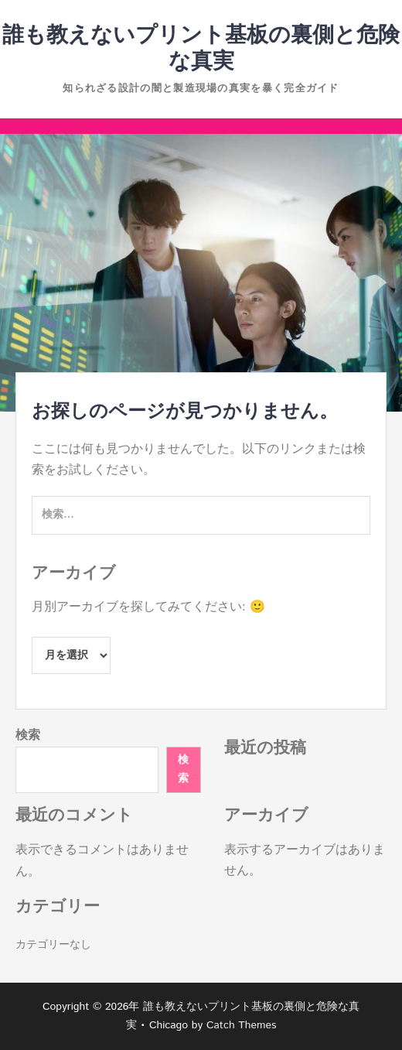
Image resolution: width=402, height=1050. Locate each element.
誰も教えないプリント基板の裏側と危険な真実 (201, 48)
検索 (27, 735)
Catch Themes (241, 1025)
